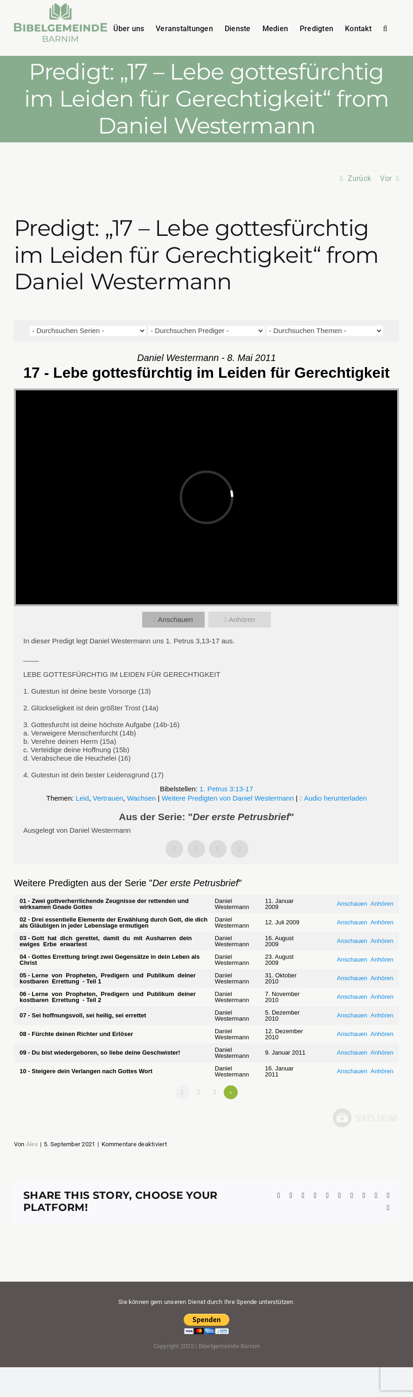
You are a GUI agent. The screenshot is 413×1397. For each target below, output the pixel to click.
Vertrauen (108, 798)
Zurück (359, 178)
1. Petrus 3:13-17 (226, 789)
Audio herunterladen (335, 798)
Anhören (241, 619)
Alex (32, 1144)
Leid (82, 798)
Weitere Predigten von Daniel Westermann (228, 798)
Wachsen (141, 798)
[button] (385, 28)
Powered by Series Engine (364, 1118)
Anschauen (175, 619)
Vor (386, 178)
